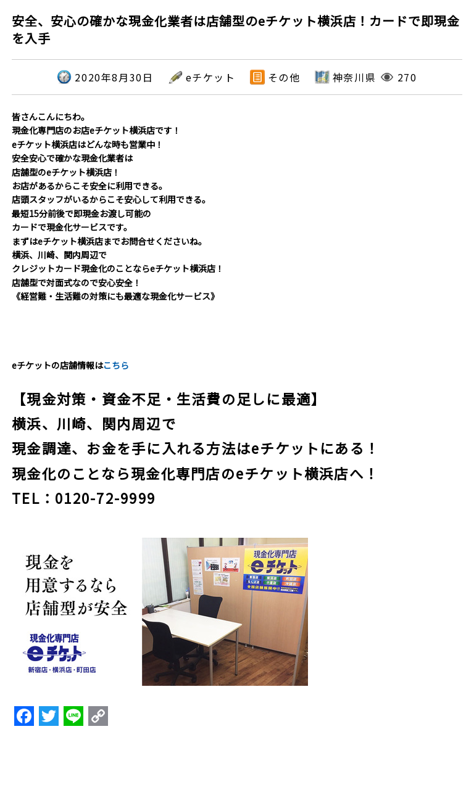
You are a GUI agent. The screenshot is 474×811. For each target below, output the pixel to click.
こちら (116, 365)
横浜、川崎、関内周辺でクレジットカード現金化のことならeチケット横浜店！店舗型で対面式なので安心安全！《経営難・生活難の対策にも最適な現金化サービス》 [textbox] (118, 275)
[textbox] (237, 441)
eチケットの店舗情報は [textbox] (70, 365)
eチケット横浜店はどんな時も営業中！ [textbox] (88, 144)
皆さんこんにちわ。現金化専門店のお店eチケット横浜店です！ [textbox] (96, 123)
